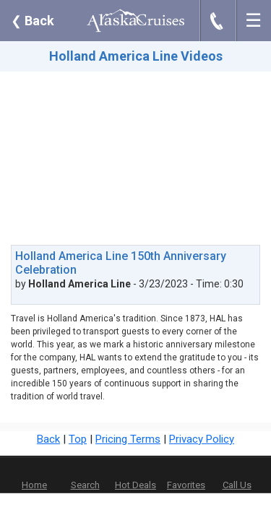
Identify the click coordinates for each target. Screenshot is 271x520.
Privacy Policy (201, 439)
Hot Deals (135, 485)
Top (78, 439)
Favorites (186, 475)
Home (34, 485)
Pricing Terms (127, 439)
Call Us (237, 485)
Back (32, 20)
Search (85, 485)
